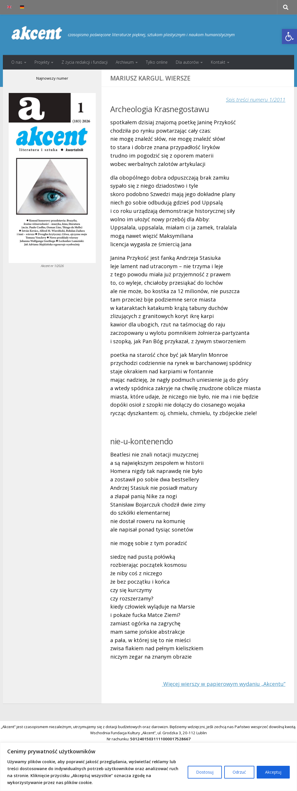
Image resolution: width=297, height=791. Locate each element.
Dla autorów (187, 62)
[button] (289, 36)
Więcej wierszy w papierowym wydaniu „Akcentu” (223, 683)
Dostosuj (204, 772)
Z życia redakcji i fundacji (84, 62)
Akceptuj (273, 772)
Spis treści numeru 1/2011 (255, 99)
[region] (148, 767)
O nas (16, 62)
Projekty (42, 62)
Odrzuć (239, 772)
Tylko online (157, 62)
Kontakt (218, 62)
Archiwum (125, 62)
